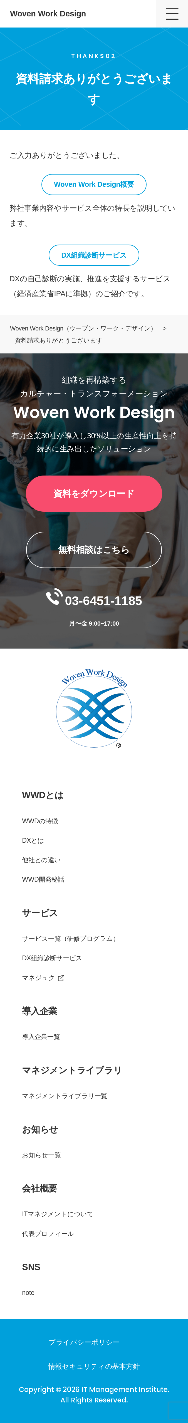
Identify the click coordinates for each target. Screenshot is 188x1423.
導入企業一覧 (41, 1036)
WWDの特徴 (40, 821)
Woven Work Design (48, 13)
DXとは (33, 840)
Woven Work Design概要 (94, 184)
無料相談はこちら (94, 550)
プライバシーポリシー (84, 1342)
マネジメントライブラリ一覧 (64, 1095)
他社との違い (41, 860)
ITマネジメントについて (58, 1214)
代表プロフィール (48, 1233)
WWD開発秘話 (43, 879)
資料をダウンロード (94, 494)
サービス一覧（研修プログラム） (70, 938)
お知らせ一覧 (41, 1155)
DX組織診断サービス (94, 255)
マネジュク (38, 977)
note (28, 1292)
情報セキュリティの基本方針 (94, 1366)
